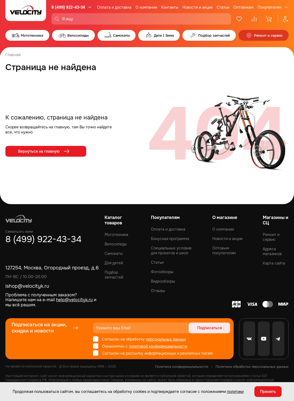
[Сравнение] (254, 18)
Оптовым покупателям (224, 250)
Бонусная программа (170, 238)
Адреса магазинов (272, 251)
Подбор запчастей (114, 275)
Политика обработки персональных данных (252, 366)
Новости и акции (197, 7)
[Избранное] (239, 18)
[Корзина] (269, 18)
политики (235, 391)
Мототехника (116, 234)
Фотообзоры (162, 271)
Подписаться (209, 327)
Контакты (169, 7)
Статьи (223, 7)
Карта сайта (274, 263)
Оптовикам (243, 7)
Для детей (114, 263)
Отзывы (158, 290)
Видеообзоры (163, 281)
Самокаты (114, 253)
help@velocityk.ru (74, 300)
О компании (146, 7)
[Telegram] (278, 338)
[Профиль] (283, 18)
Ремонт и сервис (271, 237)
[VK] (249, 338)
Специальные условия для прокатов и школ (171, 250)
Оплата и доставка (114, 7)
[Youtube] (264, 338)
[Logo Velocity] (25, 12)
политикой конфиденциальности (158, 346)
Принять (268, 391)
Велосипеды (116, 244)
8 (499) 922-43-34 (68, 7)
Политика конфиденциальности (181, 366)
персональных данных (166, 339)
